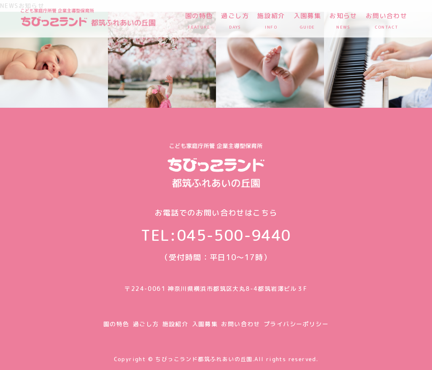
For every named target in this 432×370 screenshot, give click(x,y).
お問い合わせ (240, 324)
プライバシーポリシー (296, 324)
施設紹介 (175, 324)
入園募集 (205, 324)
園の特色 (116, 324)
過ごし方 (146, 324)
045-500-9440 (234, 235)
